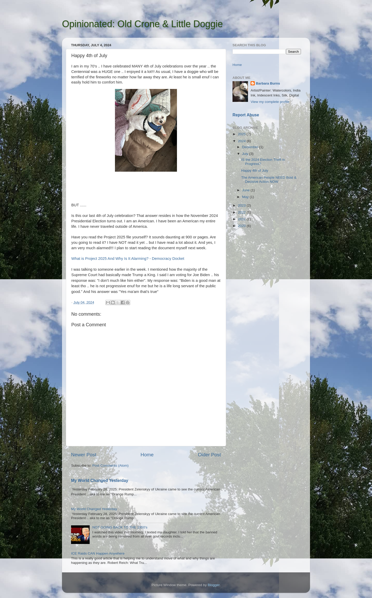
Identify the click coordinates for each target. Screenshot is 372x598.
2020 (242, 226)
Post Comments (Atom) (110, 465)
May (246, 197)
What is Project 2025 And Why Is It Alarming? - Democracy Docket (127, 258)
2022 (242, 212)
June (246, 190)
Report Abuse (246, 115)
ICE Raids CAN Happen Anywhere (98, 553)
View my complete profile (270, 102)
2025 (242, 134)
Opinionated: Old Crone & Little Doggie (142, 24)
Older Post (209, 454)
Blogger (214, 585)
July (245, 154)
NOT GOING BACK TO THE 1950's (119, 527)
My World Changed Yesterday (99, 480)
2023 (242, 205)
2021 (242, 219)
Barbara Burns (268, 83)
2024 (242, 141)
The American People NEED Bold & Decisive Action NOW (269, 180)
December (250, 147)
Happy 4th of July (254, 170)
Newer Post (83, 454)
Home (147, 454)
